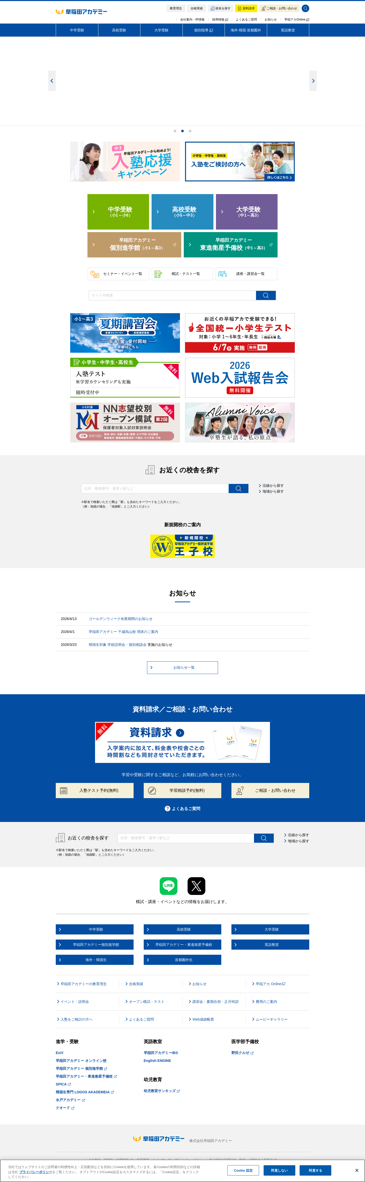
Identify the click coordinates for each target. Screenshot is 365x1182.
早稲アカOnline (296, 19)
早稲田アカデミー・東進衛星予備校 (86, 1076)
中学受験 (77, 30)
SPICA (63, 1084)
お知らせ (271, 19)
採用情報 (220, 19)
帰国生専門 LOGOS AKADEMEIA (85, 1092)
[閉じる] (356, 1170)
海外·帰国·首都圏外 (246, 30)
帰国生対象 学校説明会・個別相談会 (118, 645)
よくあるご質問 (246, 19)
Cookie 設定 (243, 1170)
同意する (315, 1170)
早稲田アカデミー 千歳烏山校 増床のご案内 (123, 632)
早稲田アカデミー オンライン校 (81, 1061)
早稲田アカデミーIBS (161, 1053)
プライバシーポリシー (35, 1172)
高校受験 (119, 30)
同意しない (279, 1170)
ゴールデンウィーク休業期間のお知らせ (121, 619)
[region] (182, 1170)
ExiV (59, 1053)
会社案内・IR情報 (192, 19)
